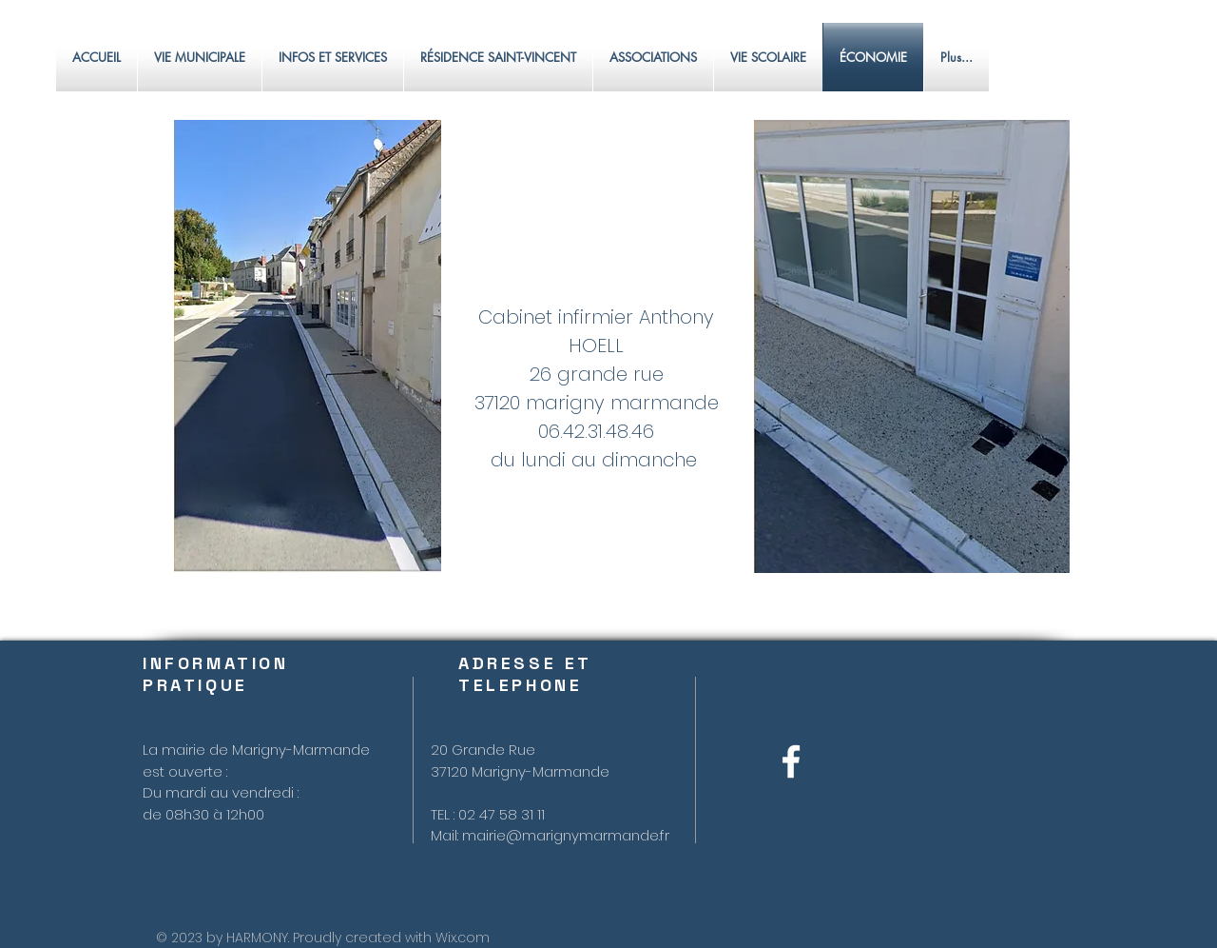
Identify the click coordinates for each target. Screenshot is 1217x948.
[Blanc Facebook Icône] (791, 761)
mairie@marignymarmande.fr (565, 835)
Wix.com (462, 937)
